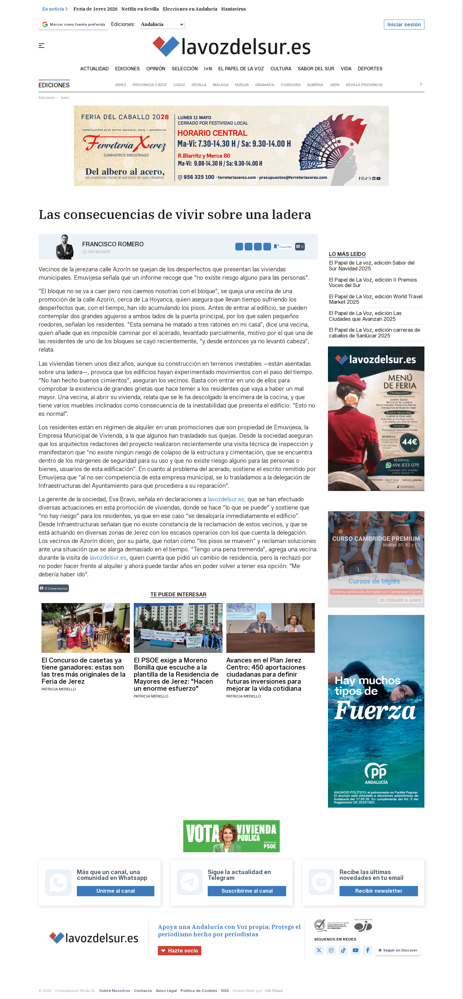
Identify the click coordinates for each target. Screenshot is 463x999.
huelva (242, 85)
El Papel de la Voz (241, 69)
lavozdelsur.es (108, 558)
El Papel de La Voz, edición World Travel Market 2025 (375, 299)
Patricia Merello (58, 689)
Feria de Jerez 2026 (95, 9)
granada (264, 85)
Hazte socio (179, 951)
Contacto (143, 990)
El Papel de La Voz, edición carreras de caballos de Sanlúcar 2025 (374, 333)
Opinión (155, 69)
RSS (225, 990)
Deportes (370, 69)
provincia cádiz (150, 85)
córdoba (291, 85)
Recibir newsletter (379, 891)
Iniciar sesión (404, 25)
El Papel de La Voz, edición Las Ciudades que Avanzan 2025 (365, 316)
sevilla (199, 85)
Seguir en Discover (397, 950)
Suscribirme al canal (247, 891)
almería (315, 85)
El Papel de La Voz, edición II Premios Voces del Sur (373, 283)
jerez (120, 85)
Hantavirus (233, 9)
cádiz (179, 85)
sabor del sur (316, 69)
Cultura (280, 69)
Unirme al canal (115, 891)
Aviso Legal (166, 990)
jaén (334, 85)
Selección (185, 69)
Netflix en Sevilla (140, 9)
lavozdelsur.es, (227, 499)
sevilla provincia (364, 85)
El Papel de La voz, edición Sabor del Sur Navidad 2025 (371, 266)
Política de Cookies (199, 990)
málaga (221, 85)
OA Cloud (274, 990)
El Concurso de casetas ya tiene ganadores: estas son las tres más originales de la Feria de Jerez (83, 671)
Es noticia (55, 9)
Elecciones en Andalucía (190, 9)
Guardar (283, 247)
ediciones (47, 97)
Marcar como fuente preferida (73, 25)
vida (346, 69)
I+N (208, 69)
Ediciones (127, 69)
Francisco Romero (113, 244)
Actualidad (94, 69)
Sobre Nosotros (114, 990)
